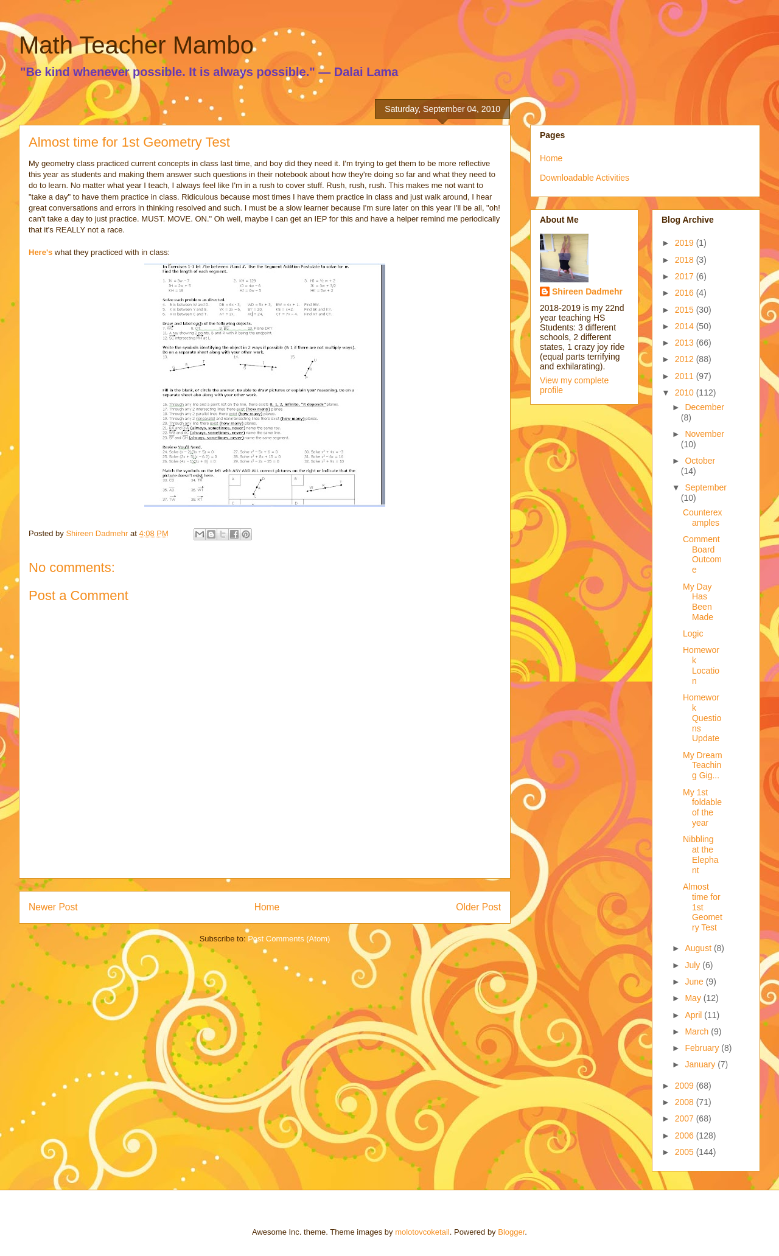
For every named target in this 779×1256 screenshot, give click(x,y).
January (701, 1064)
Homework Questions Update (702, 718)
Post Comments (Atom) (289, 938)
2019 (685, 243)
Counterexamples (702, 518)
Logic (693, 633)
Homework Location (701, 665)
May (694, 998)
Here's (40, 252)
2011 (685, 376)
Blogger (511, 1232)
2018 (685, 260)
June (695, 981)
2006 (685, 1135)
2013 (685, 342)
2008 (685, 1102)
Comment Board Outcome (702, 554)
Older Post (478, 907)
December (704, 407)
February (703, 1048)
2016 (685, 293)
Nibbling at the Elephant (701, 854)
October (700, 461)
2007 (685, 1118)
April (694, 1015)
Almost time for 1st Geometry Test (702, 907)
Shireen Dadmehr (587, 291)
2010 (685, 392)
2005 (685, 1152)
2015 (685, 310)
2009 (685, 1085)
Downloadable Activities (584, 178)
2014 (685, 326)
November (704, 434)
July (693, 965)
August (699, 948)
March (698, 1031)
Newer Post (53, 907)
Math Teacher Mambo (136, 45)
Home (267, 907)
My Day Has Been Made (698, 602)
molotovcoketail (422, 1232)
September (705, 487)
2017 (685, 276)
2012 (685, 359)
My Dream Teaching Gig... (702, 765)
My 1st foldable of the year (702, 807)
